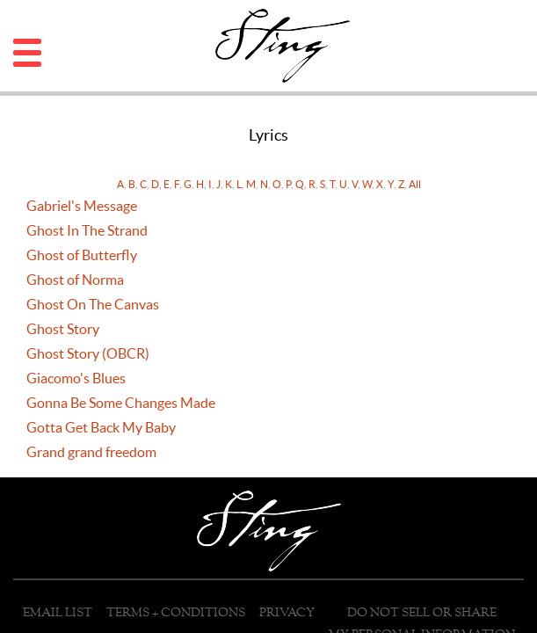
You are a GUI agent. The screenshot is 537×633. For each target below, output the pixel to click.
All (415, 184)
